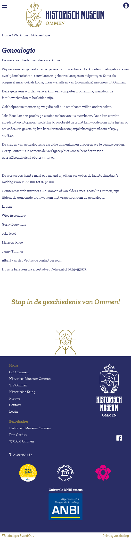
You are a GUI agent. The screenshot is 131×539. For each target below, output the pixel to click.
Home (6, 35)
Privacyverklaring (116, 536)
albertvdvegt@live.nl (48, 269)
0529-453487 (20, 454)
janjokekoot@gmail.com (89, 129)
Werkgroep (22, 35)
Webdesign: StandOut (18, 536)
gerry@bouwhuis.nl (16, 157)
